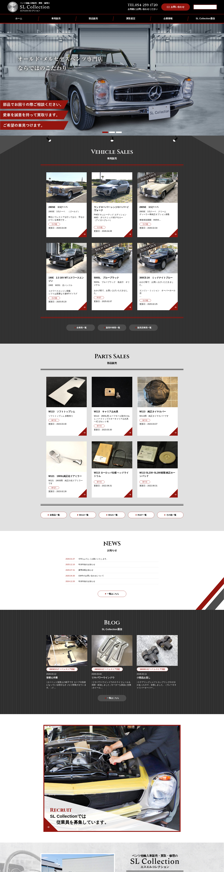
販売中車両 (102, 829)
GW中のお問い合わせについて (91, 577)
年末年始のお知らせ (86, 566)
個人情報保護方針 (148, 832)
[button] (105, 132)
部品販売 (93, 18)
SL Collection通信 (205, 18)
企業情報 (168, 18)
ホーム (18, 18)
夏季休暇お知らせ (85, 572)
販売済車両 (102, 833)
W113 (123, 829)
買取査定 (130, 18)
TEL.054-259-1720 (143, 5)
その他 (124, 840)
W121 (123, 833)
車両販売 (56, 18)
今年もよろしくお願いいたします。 (93, 561)
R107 (123, 837)
